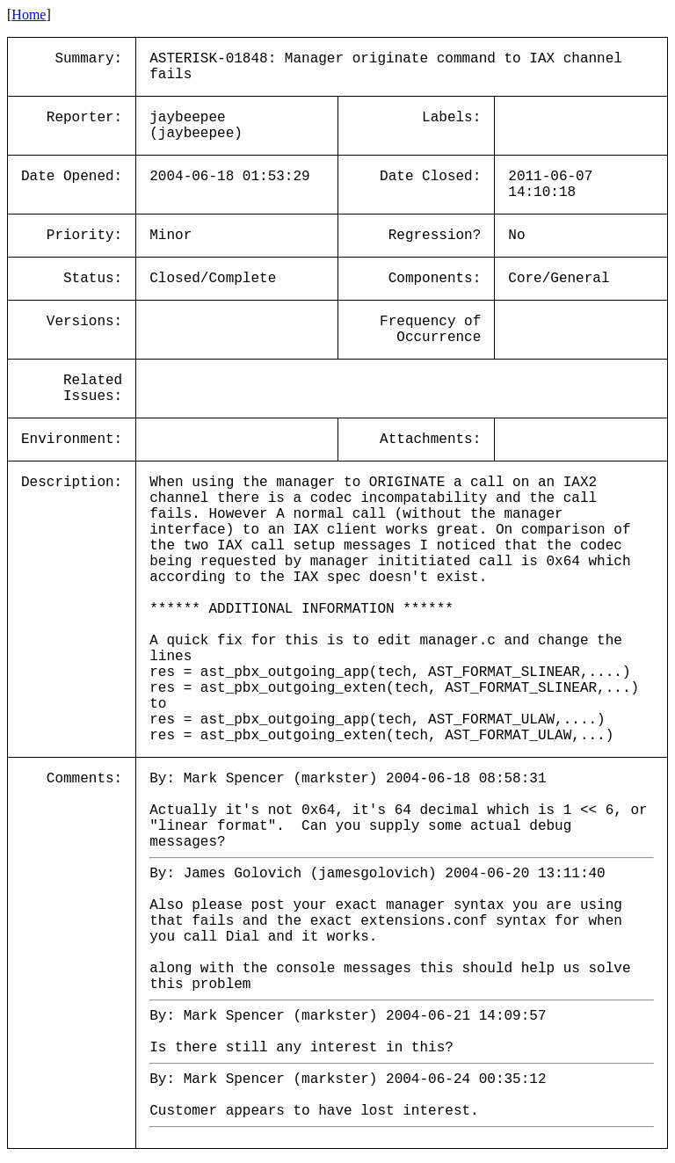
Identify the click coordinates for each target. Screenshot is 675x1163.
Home (28, 14)
